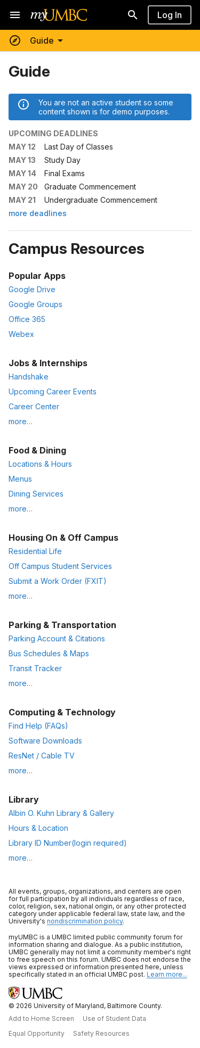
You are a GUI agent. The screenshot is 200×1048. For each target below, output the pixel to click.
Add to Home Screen (41, 1018)
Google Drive (32, 289)
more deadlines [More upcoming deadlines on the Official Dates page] (38, 213)
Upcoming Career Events (53, 391)
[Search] (132, 15)
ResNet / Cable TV (42, 755)
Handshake (29, 376)
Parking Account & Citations (57, 638)
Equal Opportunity (37, 1033)
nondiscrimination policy (85, 921)
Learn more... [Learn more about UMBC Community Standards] (167, 974)
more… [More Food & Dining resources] (21, 508)
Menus (20, 478)
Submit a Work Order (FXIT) (58, 580)
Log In (169, 15)
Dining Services (36, 493)
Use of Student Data (114, 1018)
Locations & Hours (40, 463)
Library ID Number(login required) (68, 842)
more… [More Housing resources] (21, 595)
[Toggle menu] (37, 40)
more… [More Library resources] (21, 857)
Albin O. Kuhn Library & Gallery (61, 813)
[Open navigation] (15, 15)
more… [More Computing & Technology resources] (21, 770)
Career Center (34, 406)
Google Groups (35, 304)
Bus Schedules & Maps (49, 653)
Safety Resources (101, 1033)
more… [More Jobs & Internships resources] (21, 421)
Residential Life (35, 551)
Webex (21, 334)
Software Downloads (45, 740)
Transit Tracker (35, 668)
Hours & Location (38, 827)
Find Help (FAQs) (38, 725)
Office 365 (27, 319)
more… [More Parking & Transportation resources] (21, 683)
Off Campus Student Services (60, 566)
